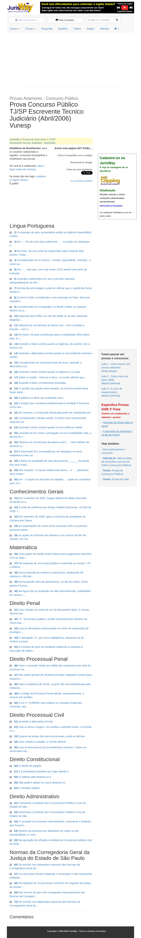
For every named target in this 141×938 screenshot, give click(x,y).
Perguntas (47, 28)
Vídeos (77, 28)
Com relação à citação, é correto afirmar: (38, 741)
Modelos (63, 28)
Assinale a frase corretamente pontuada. (38, 382)
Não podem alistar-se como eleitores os (37, 782)
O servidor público (25, 787)
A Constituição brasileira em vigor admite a (39, 771)
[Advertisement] (73, 58)
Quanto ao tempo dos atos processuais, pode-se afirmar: (48, 736)
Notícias (104, 28)
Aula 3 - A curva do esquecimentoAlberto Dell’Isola (111, 392)
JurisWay (15, 139)
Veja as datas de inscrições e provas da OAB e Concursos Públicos (116, 462)
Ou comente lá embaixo (81, 181)
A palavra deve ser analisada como (36, 397)
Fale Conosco (65, 20)
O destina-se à (30, 776)
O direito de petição (26, 765)
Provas (30, 28)
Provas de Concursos (34, 139)
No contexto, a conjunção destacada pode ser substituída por (50, 412)
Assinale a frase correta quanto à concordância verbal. (46, 427)
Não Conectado (26, 20)
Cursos (15, 28)
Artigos (90, 28)
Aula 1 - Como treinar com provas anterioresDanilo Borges (115, 367)
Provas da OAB (116, 479)
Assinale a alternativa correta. (32, 721)
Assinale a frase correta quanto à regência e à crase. (45, 371)
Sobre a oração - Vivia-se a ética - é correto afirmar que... (48, 377)
